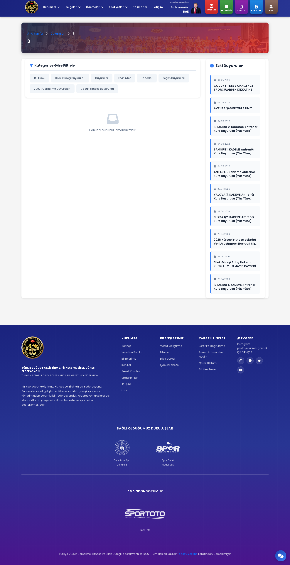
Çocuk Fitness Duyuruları (97, 89)
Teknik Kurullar (131, 371)
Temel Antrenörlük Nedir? (211, 354)
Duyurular (57, 33)
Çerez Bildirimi (208, 363)
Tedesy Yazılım (187, 554)
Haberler (147, 78)
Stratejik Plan (130, 378)
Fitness (164, 352)
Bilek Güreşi (167, 359)
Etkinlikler (124, 78)
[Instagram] (240, 360)
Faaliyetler (118, 7)
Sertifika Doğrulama (212, 346)
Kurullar (126, 365)
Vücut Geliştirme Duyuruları (52, 89)
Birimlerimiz (129, 359)
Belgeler (73, 7)
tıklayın (247, 352)
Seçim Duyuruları (174, 78)
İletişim (158, 7)
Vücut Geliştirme (171, 346)
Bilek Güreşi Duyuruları (70, 78)
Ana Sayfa (35, 33)
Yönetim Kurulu (131, 352)
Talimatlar (140, 7)
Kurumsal (51, 7)
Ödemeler (95, 7)
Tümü (39, 78)
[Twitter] (259, 360)
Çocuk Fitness (169, 365)
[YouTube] (240, 369)
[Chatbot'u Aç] (280, 555)
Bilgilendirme (207, 369)
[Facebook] (250, 360)
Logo (125, 390)
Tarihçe (126, 346)
